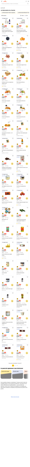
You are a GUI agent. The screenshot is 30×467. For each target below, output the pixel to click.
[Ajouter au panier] (12, 26)
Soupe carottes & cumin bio (21, 150)
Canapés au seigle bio (20, 254)
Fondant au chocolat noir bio (21, 339)
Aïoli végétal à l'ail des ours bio (7, 186)
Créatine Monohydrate (20, 272)
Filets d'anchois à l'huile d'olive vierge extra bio (22, 305)
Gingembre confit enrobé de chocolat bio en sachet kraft (6, 168)
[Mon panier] (28, 1)
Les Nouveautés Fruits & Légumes (8, 12)
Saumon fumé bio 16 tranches (7, 202)
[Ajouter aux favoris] (12, 18)
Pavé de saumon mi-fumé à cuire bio (22, 168)
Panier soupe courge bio (6, 100)
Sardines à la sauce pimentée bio (22, 238)
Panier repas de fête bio (21, 82)
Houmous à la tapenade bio (21, 186)
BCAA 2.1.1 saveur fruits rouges (7, 288)
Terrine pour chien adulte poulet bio (22, 134)
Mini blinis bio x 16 (5, 219)
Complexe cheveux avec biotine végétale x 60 (7, 323)
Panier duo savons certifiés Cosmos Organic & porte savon (22, 31)
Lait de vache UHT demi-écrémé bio (7, 340)
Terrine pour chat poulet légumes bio (7, 151)
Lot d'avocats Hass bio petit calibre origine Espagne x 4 (21, 220)
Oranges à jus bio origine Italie (22, 47)
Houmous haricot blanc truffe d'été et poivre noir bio (21, 323)
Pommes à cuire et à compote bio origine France (7, 83)
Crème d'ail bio (4, 272)
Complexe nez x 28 (5, 304)
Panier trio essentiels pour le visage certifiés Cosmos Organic (7, 31)
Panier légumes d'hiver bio (21, 100)
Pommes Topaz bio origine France (22, 202)
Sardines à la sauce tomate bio (7, 238)
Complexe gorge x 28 (20, 288)
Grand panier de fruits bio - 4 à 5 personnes (7, 134)
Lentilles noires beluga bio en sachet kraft (7, 48)
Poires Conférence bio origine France (7, 255)
